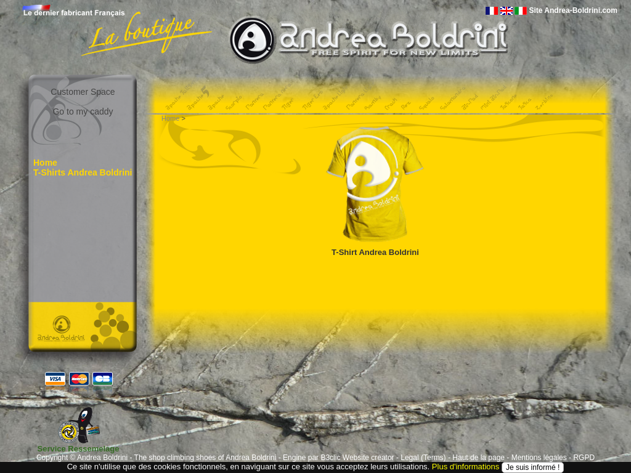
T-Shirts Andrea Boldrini (82, 172)
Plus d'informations (465, 466)
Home (45, 163)
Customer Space (83, 92)
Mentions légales (539, 457)
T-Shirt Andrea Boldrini (375, 252)
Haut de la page (478, 457)
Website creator (368, 457)
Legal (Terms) (423, 457)
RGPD (584, 457)
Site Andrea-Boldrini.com (573, 10)
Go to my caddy (82, 111)
